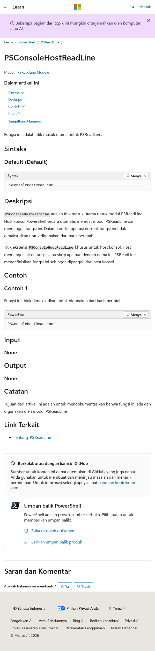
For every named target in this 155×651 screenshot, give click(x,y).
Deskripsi (15, 99)
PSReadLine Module (33, 72)
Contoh (16, 106)
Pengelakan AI (21, 620)
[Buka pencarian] (133, 7)
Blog (76, 620)
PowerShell (26, 42)
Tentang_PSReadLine (32, 437)
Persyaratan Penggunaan (85, 627)
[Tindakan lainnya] (146, 42)
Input (14, 113)
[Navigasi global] (5, 7)
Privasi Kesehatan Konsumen (33, 627)
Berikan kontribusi (104, 620)
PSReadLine (50, 42)
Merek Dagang (123, 627)
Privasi (130, 620)
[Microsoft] (77, 7)
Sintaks (16, 92)
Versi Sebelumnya (53, 620)
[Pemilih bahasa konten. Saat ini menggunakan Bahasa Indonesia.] (29, 608)
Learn (8, 42)
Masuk (145, 6)
